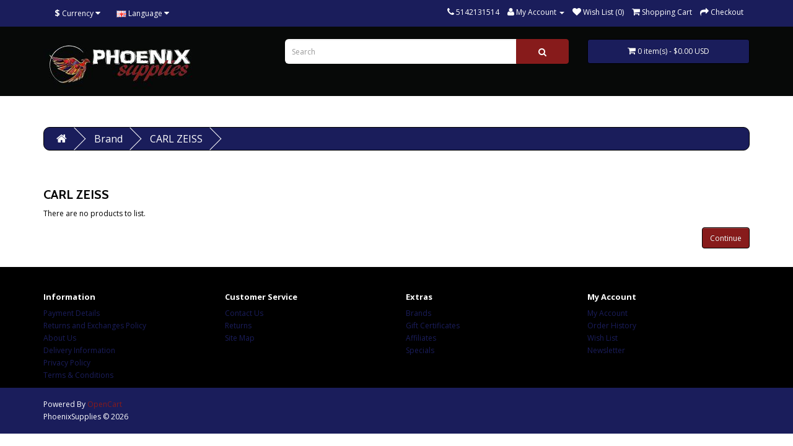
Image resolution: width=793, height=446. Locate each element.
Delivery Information (79, 350)
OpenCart (104, 404)
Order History (611, 325)
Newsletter (606, 350)
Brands (418, 313)
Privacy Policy (66, 362)
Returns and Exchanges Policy (94, 325)
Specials (420, 350)
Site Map (240, 338)
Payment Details (71, 313)
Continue (726, 238)
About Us (59, 338)
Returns (238, 325)
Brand (108, 139)
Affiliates (421, 338)
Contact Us (244, 313)
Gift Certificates (433, 325)
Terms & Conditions (78, 375)
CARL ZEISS (176, 139)
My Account (607, 313)
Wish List (602, 338)
